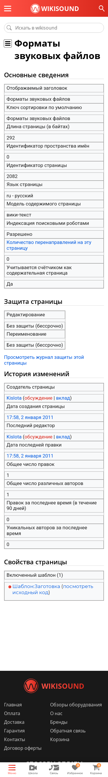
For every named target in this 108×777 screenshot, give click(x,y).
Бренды (58, 722)
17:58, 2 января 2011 (30, 417)
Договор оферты (22, 748)
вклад (63, 398)
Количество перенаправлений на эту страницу (49, 245)
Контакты (14, 739)
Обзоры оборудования (76, 704)
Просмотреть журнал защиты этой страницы (44, 360)
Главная (13, 704)
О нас (56, 713)
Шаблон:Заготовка (36, 586)
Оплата (12, 713)
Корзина (59, 739)
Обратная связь (68, 731)
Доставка (14, 722)
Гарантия (14, 731)
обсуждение (38, 398)
